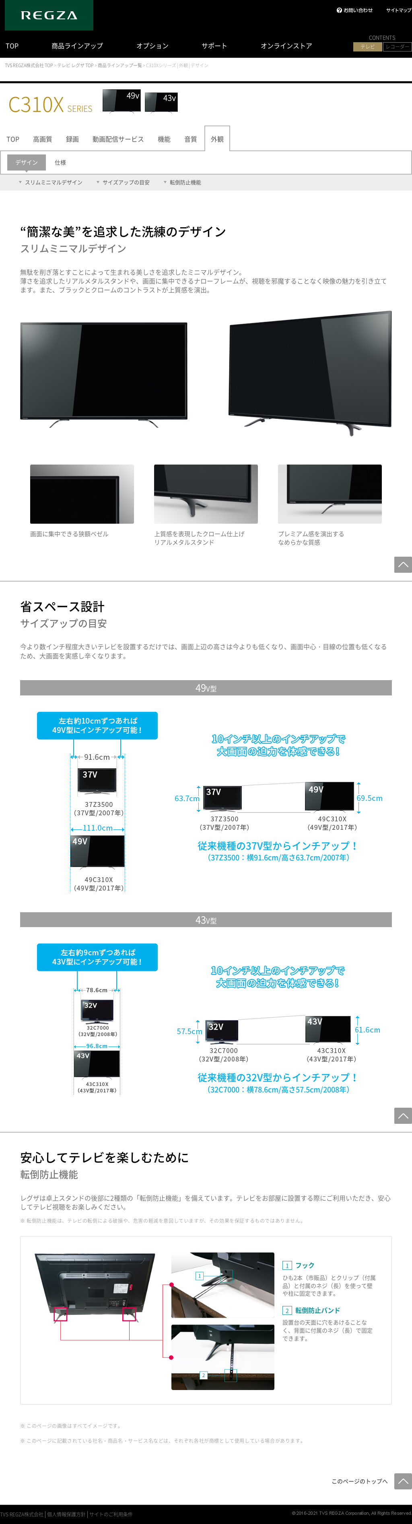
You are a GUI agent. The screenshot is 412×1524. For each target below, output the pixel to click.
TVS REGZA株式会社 (21, 1514)
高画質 (42, 139)
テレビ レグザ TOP (75, 65)
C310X (50, 103)
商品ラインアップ (77, 45)
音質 (190, 139)
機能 (164, 139)
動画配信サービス (118, 139)
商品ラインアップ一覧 (120, 65)
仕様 (60, 162)
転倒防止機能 (185, 182)
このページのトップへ (360, 1481)
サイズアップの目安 (126, 182)
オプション (152, 45)
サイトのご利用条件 (111, 1514)
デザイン (26, 162)
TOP (12, 45)
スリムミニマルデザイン (53, 182)
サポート (214, 45)
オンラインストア (286, 45)
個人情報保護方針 (66, 1514)
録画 (72, 139)
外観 (217, 139)
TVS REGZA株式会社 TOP (29, 65)
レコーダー (397, 46)
